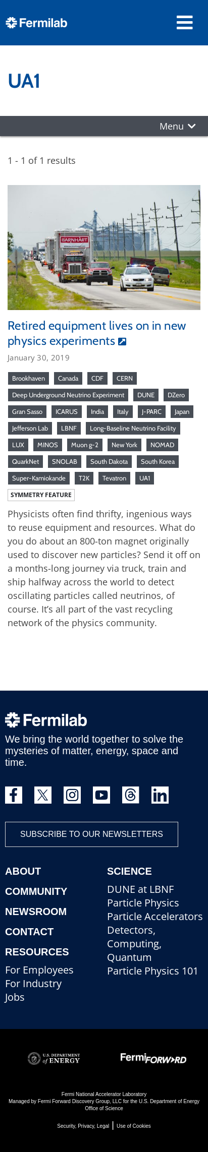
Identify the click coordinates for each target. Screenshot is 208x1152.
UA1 (144, 478)
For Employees (39, 970)
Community (36, 891)
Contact (29, 931)
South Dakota (109, 461)
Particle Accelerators (155, 916)
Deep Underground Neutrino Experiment (68, 395)
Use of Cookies (134, 1126)
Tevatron (114, 478)
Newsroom (36, 911)
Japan (182, 411)
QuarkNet (25, 461)
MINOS (47, 445)
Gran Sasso (27, 411)
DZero (176, 395)
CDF (97, 378)
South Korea (158, 461)
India (97, 411)
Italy (123, 411)
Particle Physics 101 (152, 971)
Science (129, 871)
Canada (68, 378)
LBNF (69, 428)
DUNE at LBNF (140, 889)
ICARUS (67, 411)
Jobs (15, 997)
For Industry (33, 983)
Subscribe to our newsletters (91, 834)
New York (124, 445)
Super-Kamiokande (39, 478)
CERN (125, 378)
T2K (84, 478)
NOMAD (162, 445)
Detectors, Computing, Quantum (134, 943)
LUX (18, 445)
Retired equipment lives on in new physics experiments (97, 333)
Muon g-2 (84, 445)
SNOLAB (64, 461)
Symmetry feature (41, 495)
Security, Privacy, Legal (83, 1126)
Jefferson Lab (30, 428)
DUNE (145, 395)
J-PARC (152, 411)
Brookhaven (28, 378)
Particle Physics (143, 903)
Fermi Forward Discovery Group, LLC (80, 1101)
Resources (37, 951)
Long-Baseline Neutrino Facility (133, 428)
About (23, 871)
